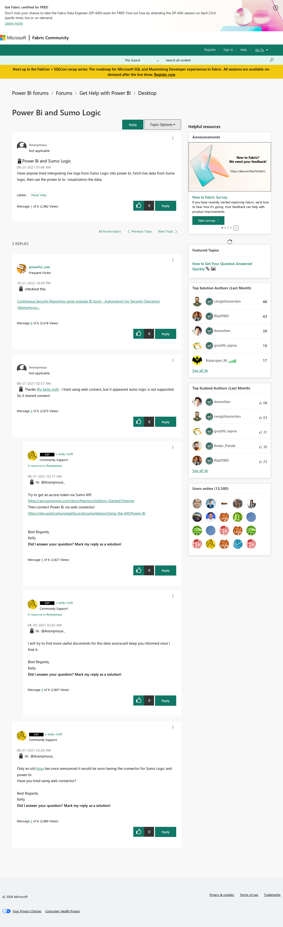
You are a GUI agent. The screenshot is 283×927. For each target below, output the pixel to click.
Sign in (228, 49)
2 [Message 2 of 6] (31, 821)
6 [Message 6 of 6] (31, 323)
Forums (79, 38)
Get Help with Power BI (105, 92)
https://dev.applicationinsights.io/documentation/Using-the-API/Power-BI (86, 513)
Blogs (164, 38)
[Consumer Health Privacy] (62, 911)
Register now (164, 74)
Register (210, 49)
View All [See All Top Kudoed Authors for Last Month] (200, 470)
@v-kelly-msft (48, 389)
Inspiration (101, 38)
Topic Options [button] (161, 124)
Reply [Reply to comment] (166, 334)
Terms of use (249, 895)
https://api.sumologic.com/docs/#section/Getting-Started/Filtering (81, 500)
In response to (45, 465)
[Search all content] (220, 60)
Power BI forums (30, 92)
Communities (142, 38)
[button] (132, 125)
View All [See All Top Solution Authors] (200, 370)
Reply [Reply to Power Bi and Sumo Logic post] (166, 206)
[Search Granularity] (142, 60)
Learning (182, 38)
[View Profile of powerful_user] (39, 266)
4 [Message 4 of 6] (42, 689)
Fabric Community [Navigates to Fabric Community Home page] (50, 37)
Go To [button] (259, 50)
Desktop (147, 92)
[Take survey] (208, 220)
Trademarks (272, 895)
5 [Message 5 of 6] (42, 559)
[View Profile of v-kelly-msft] (64, 453)
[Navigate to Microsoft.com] (13, 37)
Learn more (14, 23)
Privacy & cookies (221, 895)
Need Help (39, 194)
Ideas (120, 38)
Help (243, 49)
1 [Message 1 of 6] (31, 206)
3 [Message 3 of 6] (31, 411)
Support (202, 38)
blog (40, 768)
